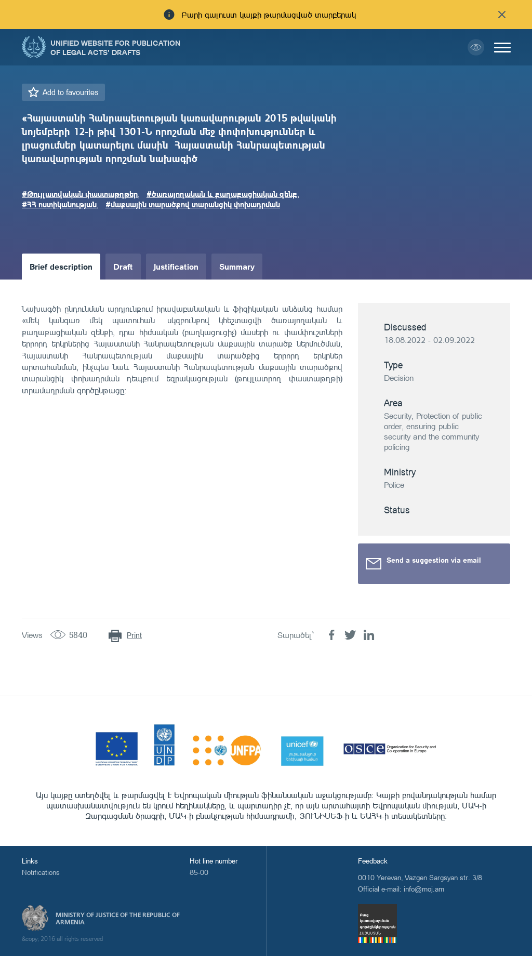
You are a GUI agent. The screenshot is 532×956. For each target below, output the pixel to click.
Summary (237, 266)
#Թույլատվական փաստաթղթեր (80, 194)
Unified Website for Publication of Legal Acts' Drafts (115, 47)
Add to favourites (70, 92)
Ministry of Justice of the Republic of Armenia (118, 918)
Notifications (41, 872)
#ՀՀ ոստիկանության (59, 204)
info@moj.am (424, 888)
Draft (123, 266)
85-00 (199, 872)
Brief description (61, 266)
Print (134, 635)
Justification (176, 266)
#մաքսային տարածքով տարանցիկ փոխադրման (192, 204)
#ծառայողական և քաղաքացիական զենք (222, 194)
